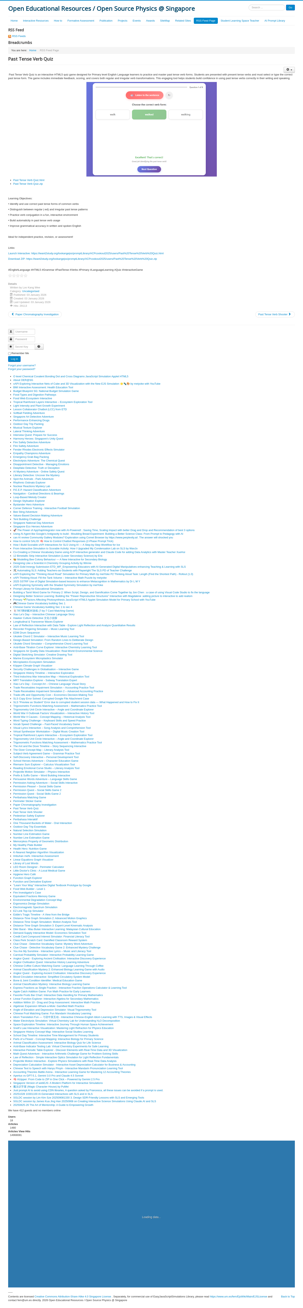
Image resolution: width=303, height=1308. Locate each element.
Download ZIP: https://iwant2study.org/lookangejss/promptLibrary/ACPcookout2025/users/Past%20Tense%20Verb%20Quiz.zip (82, 258)
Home (14, 20)
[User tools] (289, 70)
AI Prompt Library (274, 20)
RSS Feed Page (205, 20)
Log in (14, 358)
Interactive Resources (36, 20)
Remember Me (20, 353)
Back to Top (288, 1296)
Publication (105, 20)
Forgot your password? (21, 369)
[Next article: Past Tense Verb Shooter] (275, 314)
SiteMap (165, 20)
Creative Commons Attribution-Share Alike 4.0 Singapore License (72, 1296)
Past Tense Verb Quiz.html (28, 180)
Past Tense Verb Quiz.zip (28, 183)
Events (137, 20)
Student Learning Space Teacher (240, 20)
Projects (122, 20)
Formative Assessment (80, 20)
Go (290, 7)
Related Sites (183, 20)
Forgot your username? (22, 365)
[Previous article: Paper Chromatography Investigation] (35, 314)
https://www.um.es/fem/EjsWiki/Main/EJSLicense (238, 1296)
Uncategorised (30, 291)
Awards (150, 20)
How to (58, 20)
